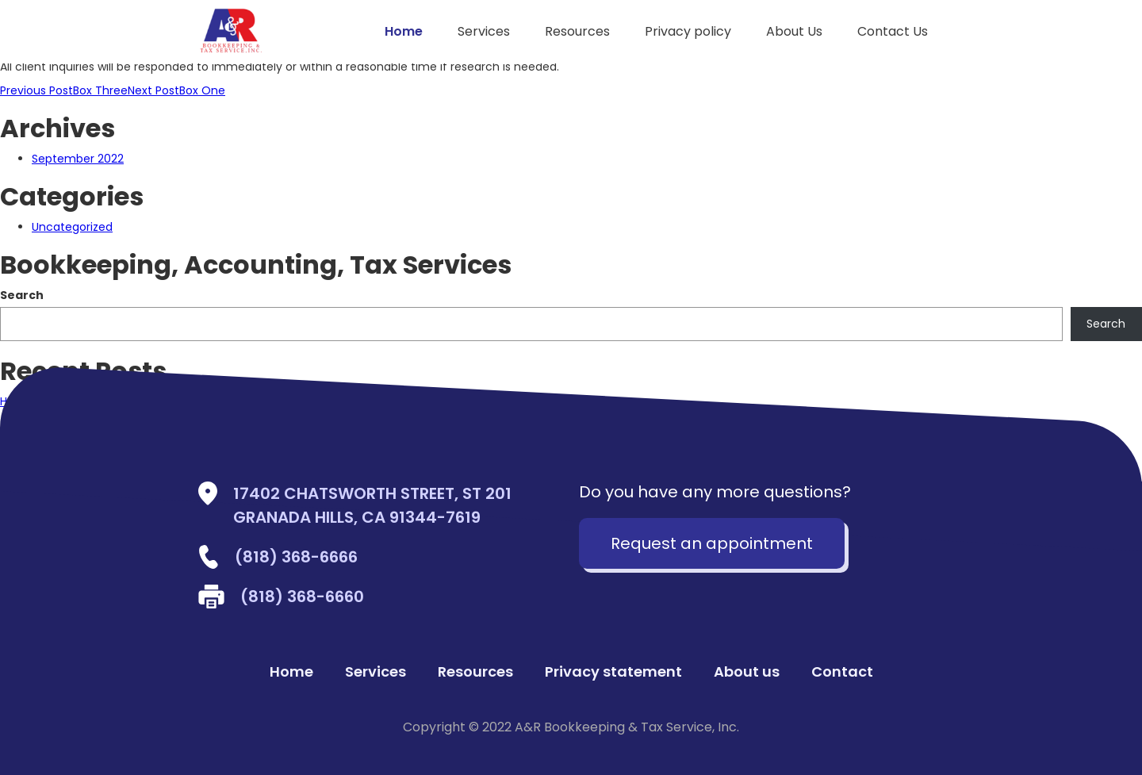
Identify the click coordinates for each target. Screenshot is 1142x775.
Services (484, 31)
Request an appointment (712, 543)
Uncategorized (72, 227)
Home (404, 31)
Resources (577, 31)
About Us (794, 31)
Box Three (64, 90)
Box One (176, 90)
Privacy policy (688, 31)
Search (22, 295)
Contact (842, 672)
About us (747, 672)
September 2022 (78, 159)
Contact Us (892, 31)
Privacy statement (613, 672)
